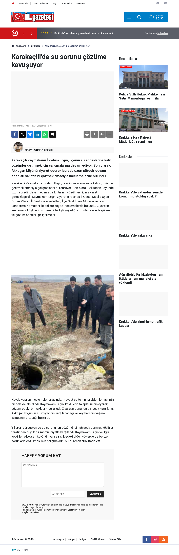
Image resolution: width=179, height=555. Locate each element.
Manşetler (24, 3)
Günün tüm (156, 33)
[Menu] (129, 17)
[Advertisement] (62, 246)
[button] (94, 134)
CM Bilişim (22, 550)
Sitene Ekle (67, 3)
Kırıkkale (35, 46)
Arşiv (55, 3)
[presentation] (23, 33)
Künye (71, 539)
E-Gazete (80, 3)
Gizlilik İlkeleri (98, 539)
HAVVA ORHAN (34, 149)
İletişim (83, 539)
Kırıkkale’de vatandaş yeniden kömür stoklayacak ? (83, 33)
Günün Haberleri (40, 3)
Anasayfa (18, 46)
